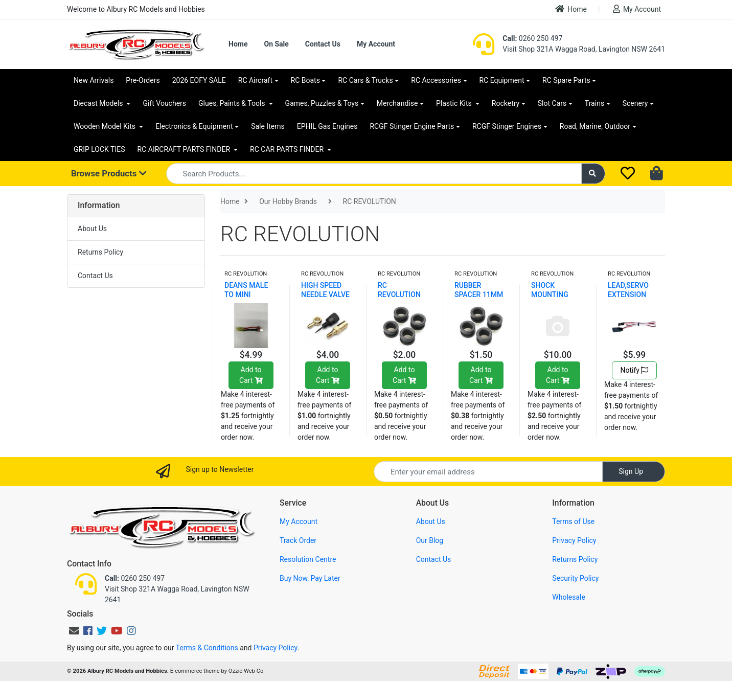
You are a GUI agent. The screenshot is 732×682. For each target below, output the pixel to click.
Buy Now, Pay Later (310, 578)
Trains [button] (594, 103)
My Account (637, 9)
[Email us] (74, 631)
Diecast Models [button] (99, 103)
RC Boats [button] (305, 80)
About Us (92, 228)
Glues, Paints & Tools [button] (232, 103)
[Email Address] (488, 471)
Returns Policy (100, 252)
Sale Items (268, 126)
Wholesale (568, 597)
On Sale (276, 44)
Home (571, 9)
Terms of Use (573, 521)
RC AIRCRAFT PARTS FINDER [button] (185, 149)
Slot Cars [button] (552, 103)
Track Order (298, 540)
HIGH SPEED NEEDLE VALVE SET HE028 (325, 294)
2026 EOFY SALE (199, 80)
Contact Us (322, 44)
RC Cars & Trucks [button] (365, 80)
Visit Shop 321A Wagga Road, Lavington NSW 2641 (583, 49)
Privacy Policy (574, 540)
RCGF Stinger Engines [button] (506, 126)
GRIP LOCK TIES (99, 149)
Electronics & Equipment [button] (194, 126)
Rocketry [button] (505, 103)
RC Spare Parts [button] (566, 80)
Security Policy (575, 578)
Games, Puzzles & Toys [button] (322, 103)
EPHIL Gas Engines (327, 126)
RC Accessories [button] (436, 80)
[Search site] (593, 173)
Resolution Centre (308, 559)
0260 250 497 (532, 38)
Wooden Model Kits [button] (106, 126)
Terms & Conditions (207, 648)
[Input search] (374, 173)
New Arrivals (93, 80)
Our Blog (430, 540)
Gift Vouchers (164, 103)
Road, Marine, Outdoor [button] (595, 126)
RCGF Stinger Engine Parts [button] (412, 126)
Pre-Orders (142, 80)
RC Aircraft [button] (255, 80)
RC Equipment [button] (501, 80)
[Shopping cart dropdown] (657, 173)
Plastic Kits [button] (454, 103)
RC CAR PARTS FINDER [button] (287, 149)
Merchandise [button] (397, 103)
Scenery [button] (635, 103)
